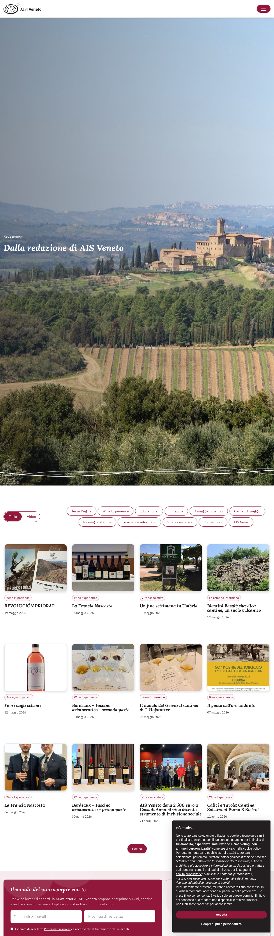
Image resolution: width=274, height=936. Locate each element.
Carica (137, 849)
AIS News (241, 522)
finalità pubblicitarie (189, 874)
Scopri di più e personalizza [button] (221, 924)
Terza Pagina (81, 511)
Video (31, 516)
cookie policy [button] (251, 848)
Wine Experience (116, 511)
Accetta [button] (221, 914)
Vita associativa (180, 522)
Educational (149, 511)
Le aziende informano (139, 522)
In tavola (176, 511)
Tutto (13, 516)
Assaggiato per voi (208, 511)
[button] (120, 916)
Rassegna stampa (97, 522)
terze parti (244, 852)
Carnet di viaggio (247, 511)
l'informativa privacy (58, 929)
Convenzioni (213, 522)
